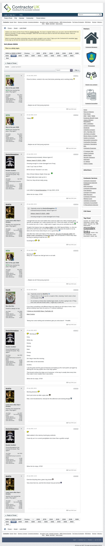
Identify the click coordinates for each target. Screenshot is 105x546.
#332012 (75, 115)
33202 (13, 55)
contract (97, 220)
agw (90, 220)
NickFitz (8, 204)
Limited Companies (89, 125)
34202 (65, 55)
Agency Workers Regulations (88, 120)
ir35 (97, 223)
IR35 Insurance (88, 186)
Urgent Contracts (89, 153)
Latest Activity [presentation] (16, 67)
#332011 (75, 75)
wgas (96, 236)
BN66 (93, 116)
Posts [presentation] (7, 67)
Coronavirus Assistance (33, 22)
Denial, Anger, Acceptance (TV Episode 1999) (40, 235)
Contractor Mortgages (90, 188)
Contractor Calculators (90, 144)
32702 (44, 53)
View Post (56, 208)
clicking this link (34, 32)
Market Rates (87, 155)
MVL (85, 146)
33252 (46, 55)
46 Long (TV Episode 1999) (64, 234)
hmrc (94, 223)
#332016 (75, 290)
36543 (71, 55)
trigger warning (87, 236)
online (96, 232)
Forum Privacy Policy (11, 35)
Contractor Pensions (90, 196)
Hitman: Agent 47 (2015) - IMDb (36, 160)
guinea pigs (90, 223)
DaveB (8, 290)
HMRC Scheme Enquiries (65, 22)
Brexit (15, 22)
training (94, 234)
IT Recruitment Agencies (91, 205)
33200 (77, 53)
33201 (7, 55)
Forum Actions (41, 18)
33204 (26, 55)
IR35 (85, 116)
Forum (10, 28)
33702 (58, 55)
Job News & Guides (89, 134)
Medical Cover (88, 198)
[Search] (88, 14)
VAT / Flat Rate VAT (89, 132)
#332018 (75, 388)
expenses (93, 222)
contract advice (87, 222)
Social (47, 23)
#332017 (75, 330)
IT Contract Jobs (88, 151)
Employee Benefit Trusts (91, 118)
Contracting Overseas (90, 142)
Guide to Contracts (89, 138)
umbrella (92, 236)
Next (7, 58)
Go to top (98, 540)
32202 (38, 53)
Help (21, 15)
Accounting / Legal (44, 22)
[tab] (7, 67)
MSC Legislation (88, 123)
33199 (70, 53)
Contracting (6, 22)
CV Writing (87, 161)
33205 (33, 55)
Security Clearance (89, 157)
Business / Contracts (22, 22)
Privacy (90, 540)
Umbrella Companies (54, 22)
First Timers (87, 114)
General (11, 22)
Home (85, 110)
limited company (87, 225)
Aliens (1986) (49, 227)
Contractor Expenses (90, 148)
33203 (20, 55)
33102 (51, 53)
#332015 (75, 250)
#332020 (75, 476)
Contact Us (82, 540)
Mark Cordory (31, 314)
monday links (89, 229)
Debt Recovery (88, 194)
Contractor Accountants (90, 203)
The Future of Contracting (78, 22)
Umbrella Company (89, 130)
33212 (39, 55)
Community (30, 18)
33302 (52, 55)
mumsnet (93, 232)
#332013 (75, 154)
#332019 (75, 429)
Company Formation (90, 192)
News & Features (89, 112)
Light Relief (52, 23)
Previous (27, 53)
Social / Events (59, 23)
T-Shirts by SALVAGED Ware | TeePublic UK (40, 311)
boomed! (93, 220)
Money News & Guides (90, 136)
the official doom (89, 234)
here (76, 38)
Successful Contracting (90, 140)
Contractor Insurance (90, 180)
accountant (86, 220)
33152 (57, 53)
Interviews (87, 159)
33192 (64, 53)
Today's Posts (8, 18)
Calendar (21, 18)
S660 (89, 116)
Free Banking (87, 190)
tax (84, 234)
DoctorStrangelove (12, 154)
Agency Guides (88, 163)
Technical (94, 22)
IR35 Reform (88, 22)
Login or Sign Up (10, 15)
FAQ (15, 18)
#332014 (75, 204)
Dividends (86, 127)
